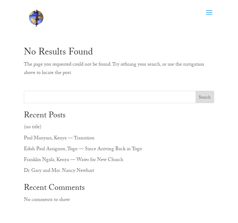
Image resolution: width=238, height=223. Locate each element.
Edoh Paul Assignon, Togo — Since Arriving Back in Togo (83, 149)
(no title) (32, 127)
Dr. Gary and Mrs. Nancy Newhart (59, 171)
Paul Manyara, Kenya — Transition (59, 138)
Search (205, 98)
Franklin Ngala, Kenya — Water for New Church (73, 160)
